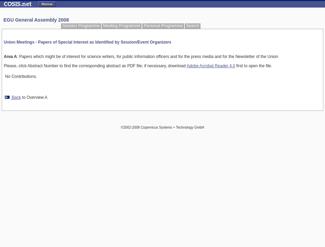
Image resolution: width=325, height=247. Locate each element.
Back (12, 97)
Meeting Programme (122, 25)
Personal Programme (163, 25)
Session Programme (81, 25)
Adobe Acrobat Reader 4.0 (210, 65)
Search (192, 25)
